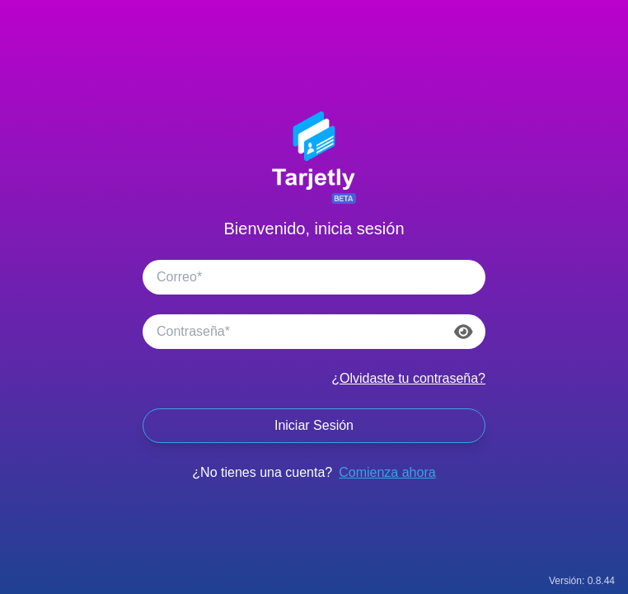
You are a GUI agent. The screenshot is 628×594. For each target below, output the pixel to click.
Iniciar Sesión (314, 425)
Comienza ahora (387, 472)
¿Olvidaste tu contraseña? (408, 378)
